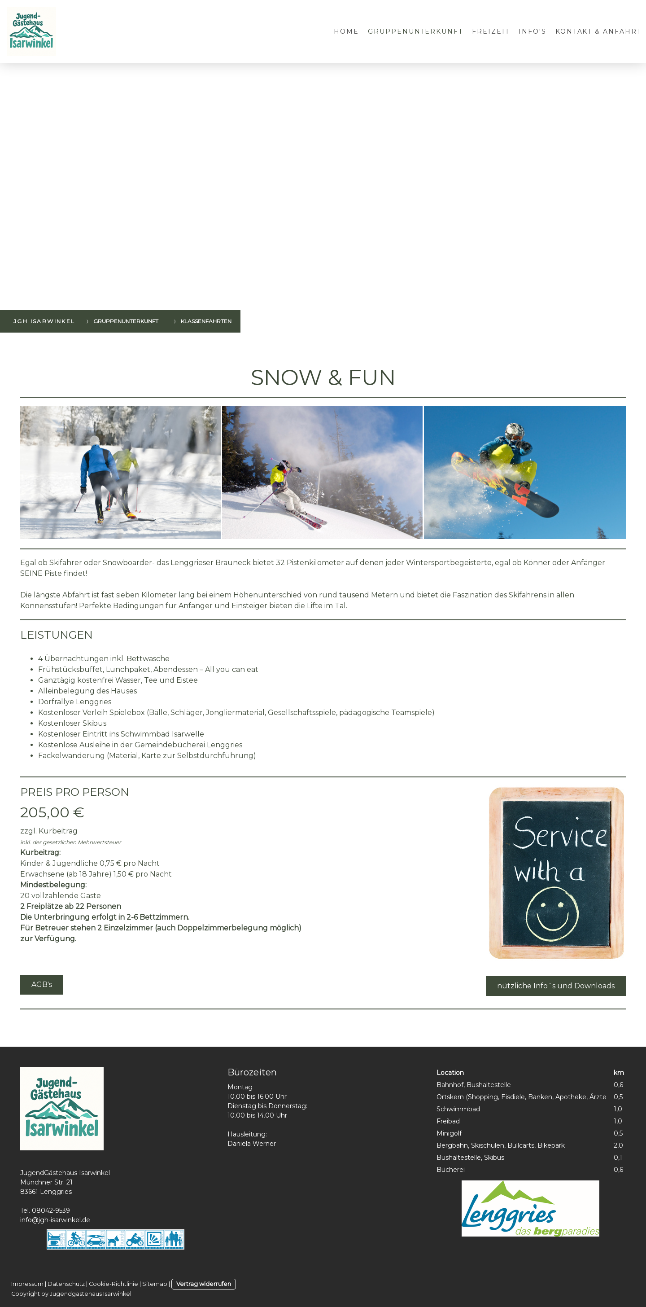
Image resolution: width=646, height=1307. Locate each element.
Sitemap (154, 1284)
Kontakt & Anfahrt (598, 31)
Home (346, 31)
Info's (532, 31)
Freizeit (491, 31)
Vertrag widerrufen (203, 1284)
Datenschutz (66, 1284)
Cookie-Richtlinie (113, 1284)
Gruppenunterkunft (415, 31)
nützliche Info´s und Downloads (556, 986)
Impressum (27, 1284)
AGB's (41, 984)
